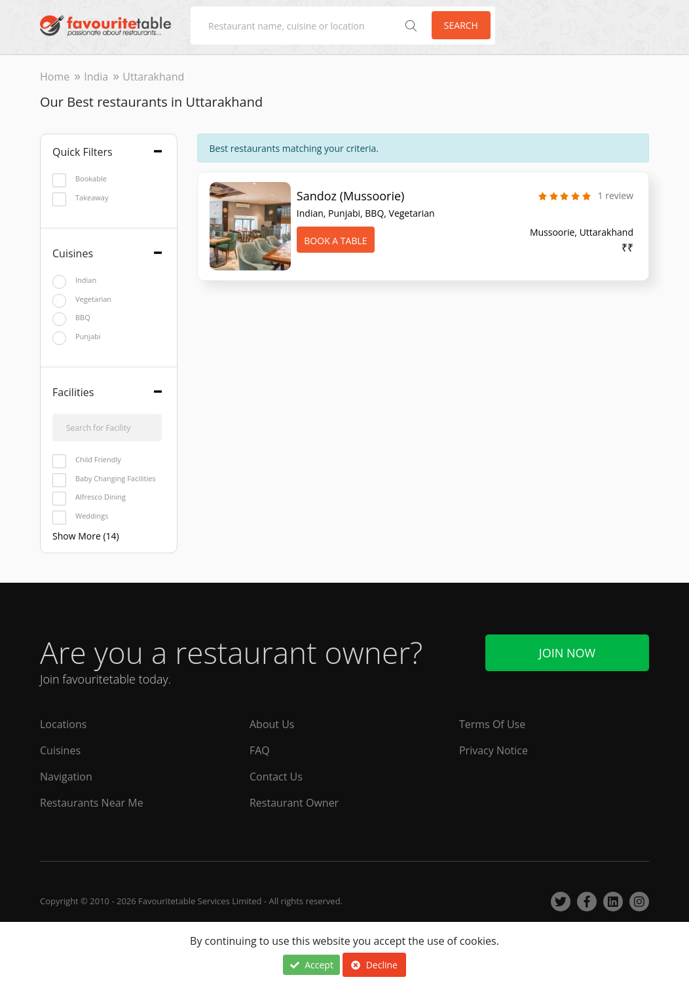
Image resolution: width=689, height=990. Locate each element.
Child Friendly (86, 460)
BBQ (71, 317)
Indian (74, 280)
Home (54, 76)
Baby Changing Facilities (104, 479)
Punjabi (76, 336)
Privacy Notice (493, 750)
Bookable (79, 179)
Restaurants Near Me (91, 803)
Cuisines (60, 750)
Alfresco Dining (89, 497)
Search (461, 25)
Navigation (66, 776)
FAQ (260, 750)
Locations (63, 724)
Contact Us (276, 776)
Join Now (567, 653)
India (96, 76)
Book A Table (335, 240)
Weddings (80, 516)
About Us (272, 724)
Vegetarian (81, 299)
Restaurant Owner (294, 803)
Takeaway (80, 198)
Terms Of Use (492, 724)
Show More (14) (85, 536)
